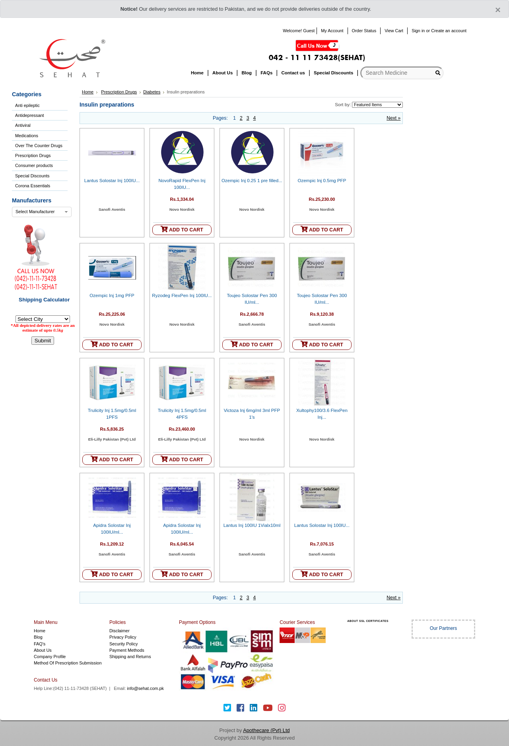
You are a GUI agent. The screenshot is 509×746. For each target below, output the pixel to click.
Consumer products (34, 165)
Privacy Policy (122, 637)
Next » (393, 118)
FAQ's (39, 643)
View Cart (394, 30)
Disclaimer (119, 630)
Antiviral (23, 125)
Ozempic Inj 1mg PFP (111, 295)
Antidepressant (29, 115)
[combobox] (42, 212)
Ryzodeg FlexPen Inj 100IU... (182, 295)
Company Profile (50, 656)
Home (87, 91)
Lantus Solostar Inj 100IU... (112, 180)
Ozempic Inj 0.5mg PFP (321, 180)
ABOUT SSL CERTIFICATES (368, 621)
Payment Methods (126, 650)
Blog (38, 637)
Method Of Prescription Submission (67, 663)
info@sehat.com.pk (145, 688)
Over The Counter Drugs (38, 145)
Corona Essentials (32, 185)
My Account (332, 30)
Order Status (364, 30)
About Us (43, 650)
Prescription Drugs (33, 155)
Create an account (448, 30)
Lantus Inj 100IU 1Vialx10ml (252, 525)
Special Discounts (32, 175)
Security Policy (123, 643)
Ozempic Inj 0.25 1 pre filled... (251, 180)
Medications (26, 135)
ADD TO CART (182, 229)
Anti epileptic (27, 105)
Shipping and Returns (130, 656)
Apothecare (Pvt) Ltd (266, 730)
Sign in (418, 30)
